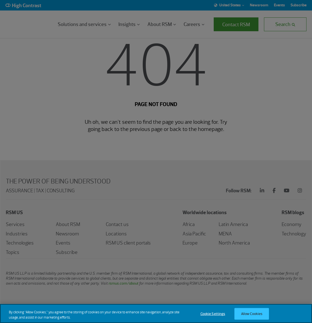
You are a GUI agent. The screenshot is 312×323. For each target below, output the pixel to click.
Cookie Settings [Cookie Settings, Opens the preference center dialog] (212, 314)
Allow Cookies (252, 314)
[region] (156, 313)
